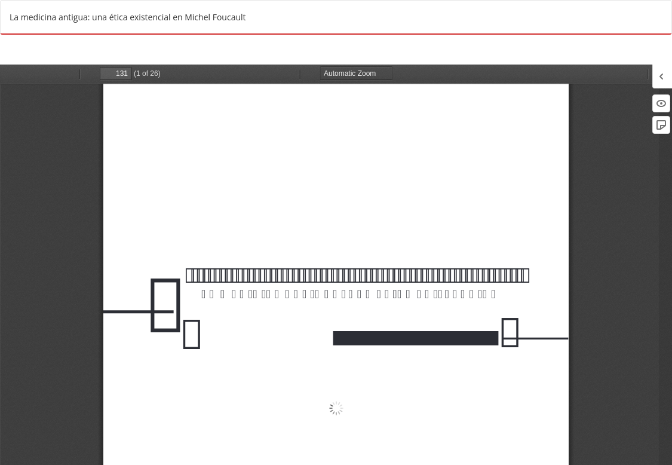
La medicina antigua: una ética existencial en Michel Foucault (128, 17)
